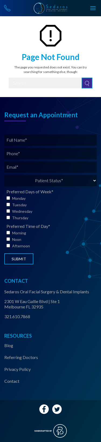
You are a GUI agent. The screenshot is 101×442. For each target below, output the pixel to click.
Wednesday (22, 211)
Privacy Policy (17, 369)
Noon (16, 239)
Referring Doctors (21, 357)
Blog (8, 345)
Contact (11, 381)
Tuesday (19, 204)
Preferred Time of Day (28, 226)
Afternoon (21, 246)
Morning (19, 233)
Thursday (20, 217)
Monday (19, 198)
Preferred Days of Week (29, 191)
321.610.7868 (17, 316)
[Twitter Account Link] (57, 409)
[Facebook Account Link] (44, 409)
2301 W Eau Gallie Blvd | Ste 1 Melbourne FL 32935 (32, 304)
